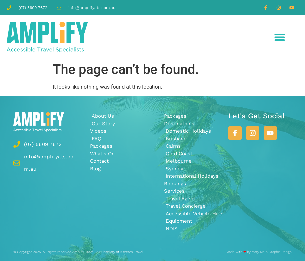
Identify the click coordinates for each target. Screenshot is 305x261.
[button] (279, 36)
